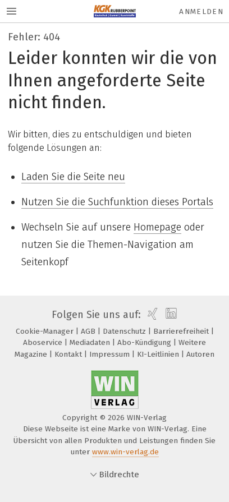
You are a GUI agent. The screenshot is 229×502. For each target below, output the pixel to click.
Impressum (110, 354)
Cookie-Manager (46, 331)
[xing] (151, 314)
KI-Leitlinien (159, 354)
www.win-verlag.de (125, 452)
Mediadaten (91, 342)
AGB (89, 331)
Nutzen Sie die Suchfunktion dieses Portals (117, 202)
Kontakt (69, 354)
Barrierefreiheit (182, 331)
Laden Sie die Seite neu (73, 177)
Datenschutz (125, 331)
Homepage (157, 227)
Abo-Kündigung (145, 342)
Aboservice (44, 342)
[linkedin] (170, 314)
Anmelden (201, 11)
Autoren (200, 354)
